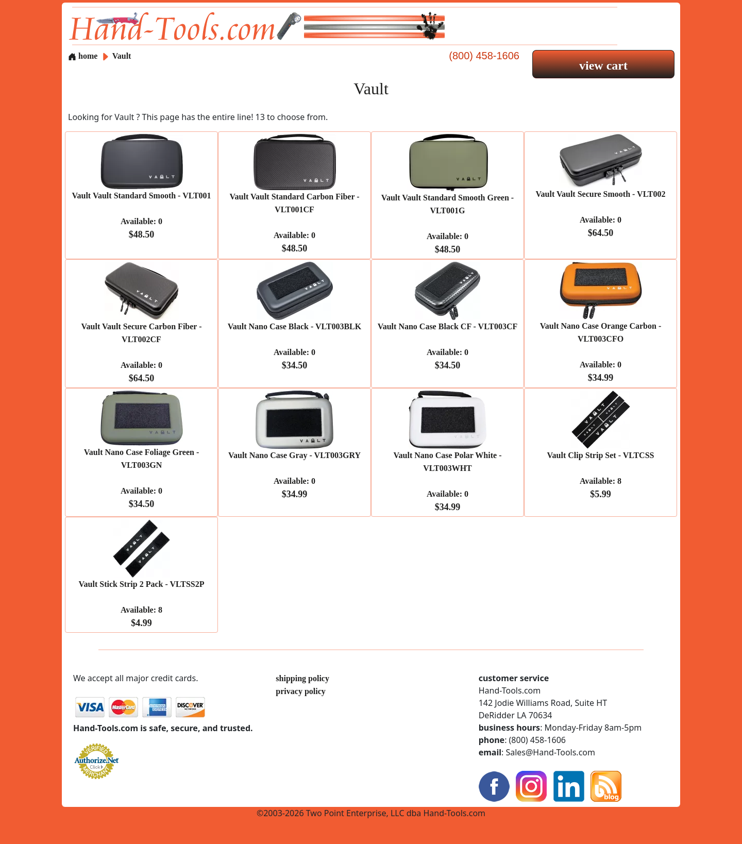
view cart (603, 65)
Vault (121, 56)
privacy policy (300, 691)
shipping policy (302, 678)
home (82, 56)
